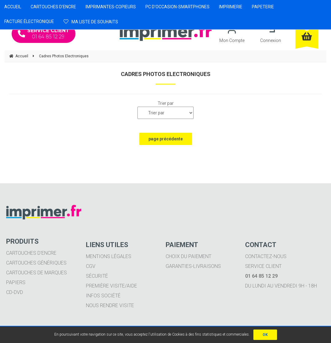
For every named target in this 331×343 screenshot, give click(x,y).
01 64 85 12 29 (43, 34)
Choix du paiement (188, 256)
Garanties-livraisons (193, 266)
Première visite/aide (111, 286)
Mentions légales (108, 256)
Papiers (15, 282)
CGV (90, 266)
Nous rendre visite (110, 305)
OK (265, 335)
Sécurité (97, 276)
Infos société (103, 296)
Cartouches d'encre (31, 253)
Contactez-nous (266, 256)
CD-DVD (14, 292)
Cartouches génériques (36, 263)
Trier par (166, 103)
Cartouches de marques (36, 273)
